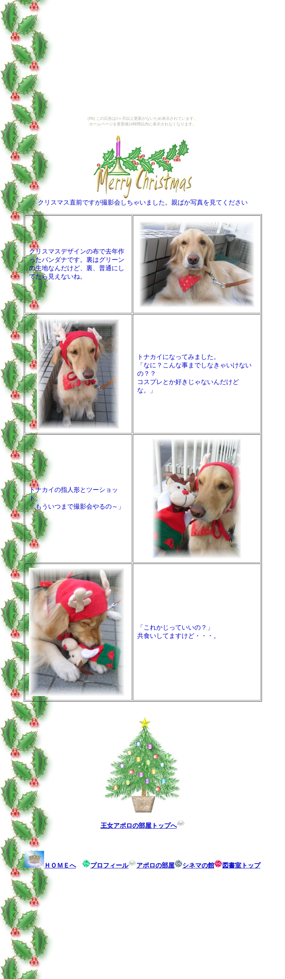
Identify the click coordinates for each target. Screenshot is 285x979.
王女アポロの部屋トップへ (143, 825)
